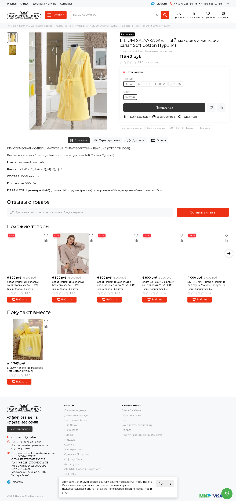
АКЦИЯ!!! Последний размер (82, 469)
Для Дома (70, 425)
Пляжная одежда (75, 410)
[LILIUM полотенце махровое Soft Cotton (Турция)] (28, 339)
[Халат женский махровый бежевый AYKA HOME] (73, 253)
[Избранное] (208, 15)
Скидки (25, 3)
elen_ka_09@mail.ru (23, 437)
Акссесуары (71, 464)
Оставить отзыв (203, 212)
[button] (229, 253)
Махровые (83, 25)
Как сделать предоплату (137, 425)
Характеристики (107, 140)
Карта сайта (36, 496)
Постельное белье (76, 420)
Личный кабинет (132, 410)
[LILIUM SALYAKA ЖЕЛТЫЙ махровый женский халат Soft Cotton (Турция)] (67, 81)
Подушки (70, 439)
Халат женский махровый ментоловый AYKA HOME (158, 283)
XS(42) (129, 84)
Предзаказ (164, 107)
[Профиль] (179, 15)
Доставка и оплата (44, 3)
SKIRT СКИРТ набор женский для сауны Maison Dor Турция (206, 283)
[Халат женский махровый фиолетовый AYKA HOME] (28, 253)
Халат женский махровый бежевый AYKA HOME (68, 283)
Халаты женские (65, 25)
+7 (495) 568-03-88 (210, 3)
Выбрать (19, 299)
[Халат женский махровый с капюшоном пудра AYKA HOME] (118, 253)
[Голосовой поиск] (157, 15)
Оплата (158, 140)
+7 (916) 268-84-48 (183, 3)
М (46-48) (144, 84)
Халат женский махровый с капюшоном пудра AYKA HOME (117, 283)
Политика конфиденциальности (142, 434)
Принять (164, 483)
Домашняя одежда (41, 25)
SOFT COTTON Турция (182, 128)
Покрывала (71, 430)
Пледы (68, 434)
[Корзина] (223, 15)
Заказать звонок (20, 429)
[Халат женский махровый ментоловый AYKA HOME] (163, 253)
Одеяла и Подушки (76, 454)
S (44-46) (175, 84)
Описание (78, 140)
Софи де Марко (74, 459)
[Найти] (165, 15)
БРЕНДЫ (70, 474)
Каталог (23, 25)
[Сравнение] (193, 15)
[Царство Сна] (24, 15)
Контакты (66, 3)
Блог (125, 420)
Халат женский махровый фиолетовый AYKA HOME (23, 283)
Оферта (126, 430)
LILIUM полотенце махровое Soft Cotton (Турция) (25, 369)
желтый (130, 97)
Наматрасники (73, 449)
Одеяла (69, 444)
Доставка (135, 140)
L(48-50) (160, 84)
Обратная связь (131, 415)
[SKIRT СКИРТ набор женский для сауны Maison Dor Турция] (208, 253)
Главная (12, 3)
